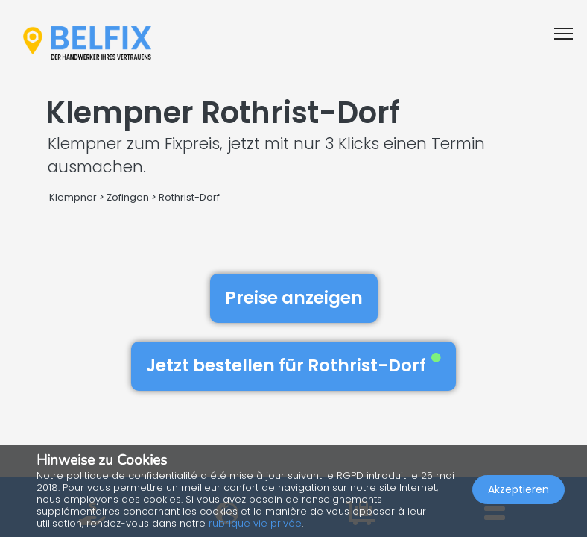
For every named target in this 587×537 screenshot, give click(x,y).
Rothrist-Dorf (189, 197)
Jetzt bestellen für (293, 365)
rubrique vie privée (255, 523)
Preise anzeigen (294, 298)
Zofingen (128, 197)
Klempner (73, 197)
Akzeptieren (518, 489)
